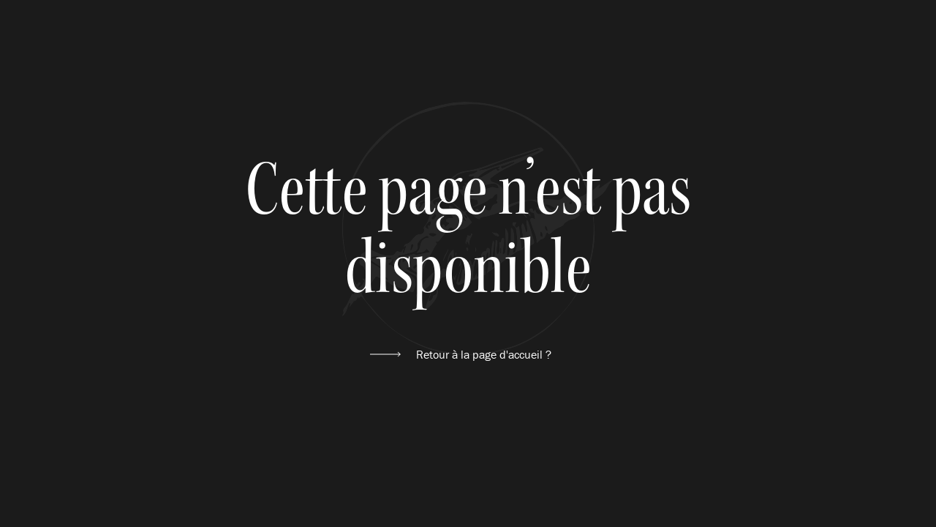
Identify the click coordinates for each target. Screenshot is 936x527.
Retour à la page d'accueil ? (483, 354)
